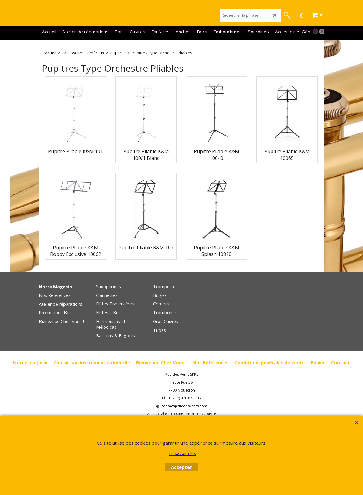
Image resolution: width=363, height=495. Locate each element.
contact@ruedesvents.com (184, 406)
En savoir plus (182, 453)
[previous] (315, 31)
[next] (321, 31)
